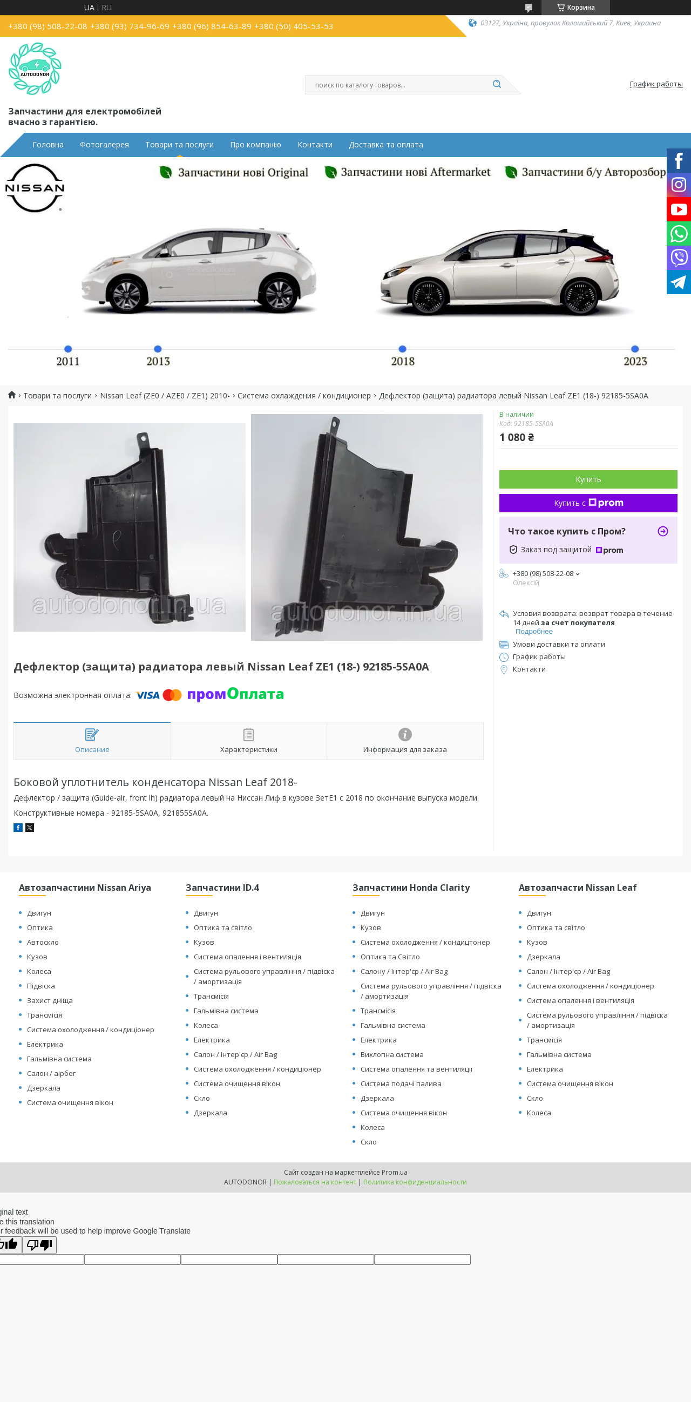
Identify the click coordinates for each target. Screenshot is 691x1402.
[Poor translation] (39, 1245)
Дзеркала (43, 1088)
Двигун (39, 913)
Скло (202, 1098)
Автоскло (43, 942)
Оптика (40, 927)
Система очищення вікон (70, 1102)
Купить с (589, 503)
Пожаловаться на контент (315, 1182)
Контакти (315, 144)
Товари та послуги (179, 144)
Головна (48, 144)
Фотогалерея (104, 144)
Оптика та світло (223, 927)
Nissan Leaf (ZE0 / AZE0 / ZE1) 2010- (165, 396)
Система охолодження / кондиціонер (90, 1029)
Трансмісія (44, 1015)
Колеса (39, 971)
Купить (588, 479)
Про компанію (255, 144)
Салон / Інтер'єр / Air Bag (235, 1054)
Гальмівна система (59, 1059)
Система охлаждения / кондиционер (304, 396)
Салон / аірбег (51, 1073)
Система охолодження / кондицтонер (425, 942)
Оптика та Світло (390, 956)
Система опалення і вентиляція (247, 956)
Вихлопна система (392, 1054)
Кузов (37, 956)
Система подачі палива (401, 1083)
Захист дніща (50, 1000)
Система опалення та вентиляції (416, 1069)
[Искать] (496, 84)
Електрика (45, 1044)
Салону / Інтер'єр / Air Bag (404, 971)
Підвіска (41, 986)
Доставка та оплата (386, 144)
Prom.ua (395, 1172)
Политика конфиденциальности (415, 1182)
